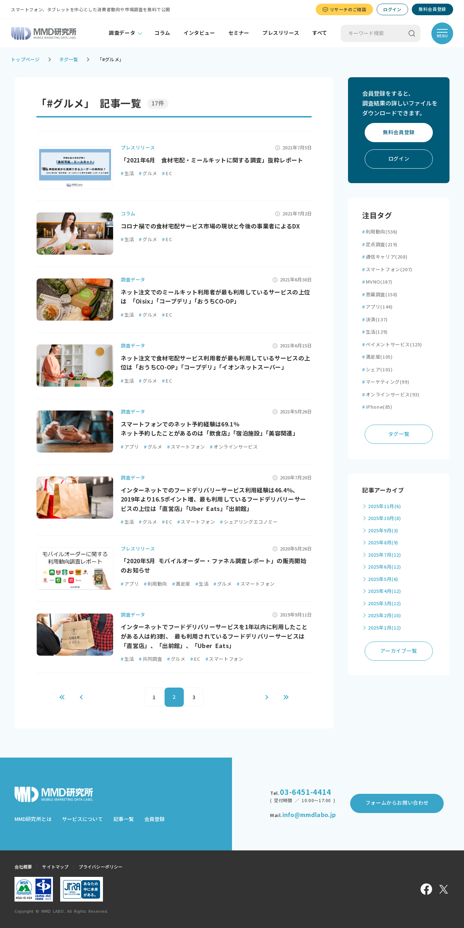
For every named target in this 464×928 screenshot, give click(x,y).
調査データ (122, 33)
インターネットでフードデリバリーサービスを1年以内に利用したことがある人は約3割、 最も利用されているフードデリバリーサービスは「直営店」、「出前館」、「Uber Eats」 (214, 636)
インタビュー (199, 33)
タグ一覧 (68, 59)
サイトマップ (55, 867)
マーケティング (385, 382)
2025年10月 (384, 518)
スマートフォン (186, 447)
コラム (162, 33)
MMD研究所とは (32, 819)
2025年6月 (384, 567)
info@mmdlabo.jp (309, 815)
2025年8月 (383, 542)
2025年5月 (383, 579)
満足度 (181, 584)
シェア (377, 369)
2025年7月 (384, 555)
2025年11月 (384, 506)
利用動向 (155, 584)
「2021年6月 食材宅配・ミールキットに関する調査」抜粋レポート (212, 160)
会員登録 (154, 819)
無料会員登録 (432, 9)
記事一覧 (123, 819)
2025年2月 (384, 615)
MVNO (377, 282)
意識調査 (380, 294)
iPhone (377, 407)
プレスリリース (280, 33)
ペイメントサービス (392, 344)
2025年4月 (384, 591)
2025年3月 (384, 603)
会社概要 (23, 867)
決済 (375, 319)
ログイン (392, 9)
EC (167, 173)
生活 (127, 173)
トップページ (25, 59)
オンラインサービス (234, 447)
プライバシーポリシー (101, 867)
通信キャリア (384, 257)
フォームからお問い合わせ (397, 802)
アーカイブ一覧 (398, 650)
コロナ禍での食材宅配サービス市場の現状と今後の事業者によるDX (210, 226)
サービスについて (82, 819)
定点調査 (380, 244)
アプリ (130, 447)
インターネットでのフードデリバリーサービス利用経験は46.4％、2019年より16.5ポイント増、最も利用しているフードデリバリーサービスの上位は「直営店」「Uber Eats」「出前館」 (213, 499)
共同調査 (150, 659)
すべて (319, 33)
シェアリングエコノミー (249, 522)
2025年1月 (384, 628)
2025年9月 (383, 530)
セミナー (238, 33)
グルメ (148, 173)
